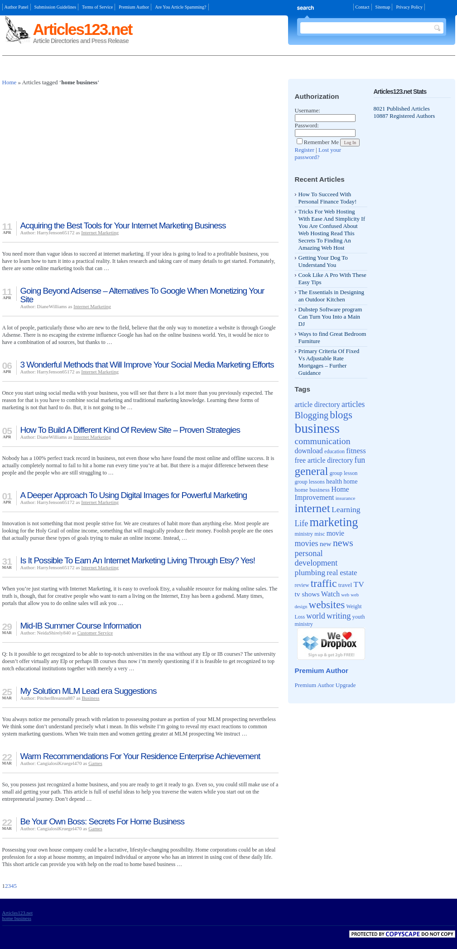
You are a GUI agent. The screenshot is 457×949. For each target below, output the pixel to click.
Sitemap (382, 7)
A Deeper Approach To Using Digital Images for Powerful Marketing (133, 495)
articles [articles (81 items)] (353, 404)
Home (9, 82)
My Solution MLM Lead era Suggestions (88, 691)
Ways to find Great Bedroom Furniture (332, 337)
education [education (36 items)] (334, 452)
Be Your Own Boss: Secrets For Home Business (102, 821)
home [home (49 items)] (350, 481)
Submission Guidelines (55, 7)
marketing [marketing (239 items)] (333, 522)
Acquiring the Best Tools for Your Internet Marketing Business (123, 225)
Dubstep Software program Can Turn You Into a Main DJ (330, 316)
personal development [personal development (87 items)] (316, 558)
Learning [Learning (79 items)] (346, 509)
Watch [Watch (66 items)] (330, 594)
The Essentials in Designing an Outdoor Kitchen (331, 296)
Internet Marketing (100, 232)
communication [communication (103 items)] (323, 441)
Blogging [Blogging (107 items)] (311, 415)
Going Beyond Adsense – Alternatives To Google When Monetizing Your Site (142, 295)
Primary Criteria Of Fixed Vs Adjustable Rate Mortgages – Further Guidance (329, 362)
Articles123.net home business (17, 915)
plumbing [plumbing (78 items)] (310, 572)
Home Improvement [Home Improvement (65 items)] (322, 493)
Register (304, 149)
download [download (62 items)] (309, 451)
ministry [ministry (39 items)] (304, 534)
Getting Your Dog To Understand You (323, 261)
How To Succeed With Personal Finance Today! (327, 198)
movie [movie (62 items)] (335, 533)
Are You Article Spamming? (180, 7)
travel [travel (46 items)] (345, 584)
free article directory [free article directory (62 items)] (324, 460)
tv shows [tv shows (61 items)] (307, 594)
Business (90, 698)
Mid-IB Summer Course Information (80, 625)
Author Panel (17, 7)
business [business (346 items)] (317, 428)
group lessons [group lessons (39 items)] (310, 482)
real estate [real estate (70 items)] (342, 572)
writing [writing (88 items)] (339, 615)
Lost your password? (318, 153)
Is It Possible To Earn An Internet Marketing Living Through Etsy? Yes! (137, 560)
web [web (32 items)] (345, 594)
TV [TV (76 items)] (359, 584)
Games (95, 763)
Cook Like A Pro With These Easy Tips (332, 278)
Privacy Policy (409, 7)
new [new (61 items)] (326, 543)
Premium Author (134, 7)
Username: (307, 110)
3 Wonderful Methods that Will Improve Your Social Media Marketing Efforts (147, 364)
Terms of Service (97, 7)
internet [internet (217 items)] (312, 508)
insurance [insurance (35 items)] (346, 498)
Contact (363, 7)
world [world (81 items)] (315, 615)
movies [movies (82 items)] (306, 543)
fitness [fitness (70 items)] (356, 450)
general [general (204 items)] (311, 471)
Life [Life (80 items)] (301, 523)
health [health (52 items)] (334, 481)
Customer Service (95, 632)
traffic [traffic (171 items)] (324, 583)
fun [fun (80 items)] (360, 460)
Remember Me (318, 142)
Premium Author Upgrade (325, 685)
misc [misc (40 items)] (319, 534)
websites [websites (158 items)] (327, 604)
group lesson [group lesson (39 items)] (344, 473)
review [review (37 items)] (302, 585)
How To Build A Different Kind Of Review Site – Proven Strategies (130, 430)
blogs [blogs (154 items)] (341, 415)
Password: (307, 125)
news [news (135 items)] (343, 542)
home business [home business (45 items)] (312, 489)
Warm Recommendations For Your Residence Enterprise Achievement (140, 756)
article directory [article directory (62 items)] (317, 404)
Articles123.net (82, 29)
